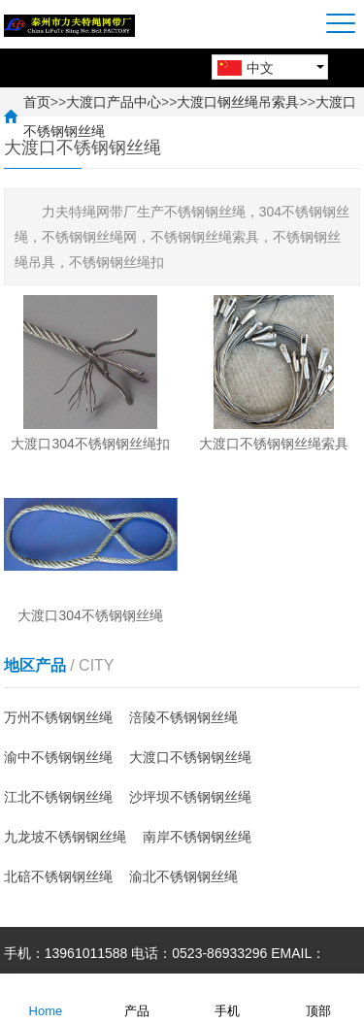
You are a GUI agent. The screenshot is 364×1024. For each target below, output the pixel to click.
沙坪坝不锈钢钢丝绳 (190, 797)
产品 (136, 997)
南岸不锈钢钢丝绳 (197, 836)
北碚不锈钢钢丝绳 (58, 876)
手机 (227, 997)
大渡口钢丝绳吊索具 (238, 102)
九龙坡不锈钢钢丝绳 (65, 836)
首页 (36, 102)
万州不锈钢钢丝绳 (58, 717)
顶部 (318, 997)
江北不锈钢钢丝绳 (58, 797)
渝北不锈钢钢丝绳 (183, 876)
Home (46, 997)
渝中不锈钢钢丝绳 (58, 757)
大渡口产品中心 (113, 102)
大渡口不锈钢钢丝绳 (190, 757)
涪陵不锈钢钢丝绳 (183, 717)
